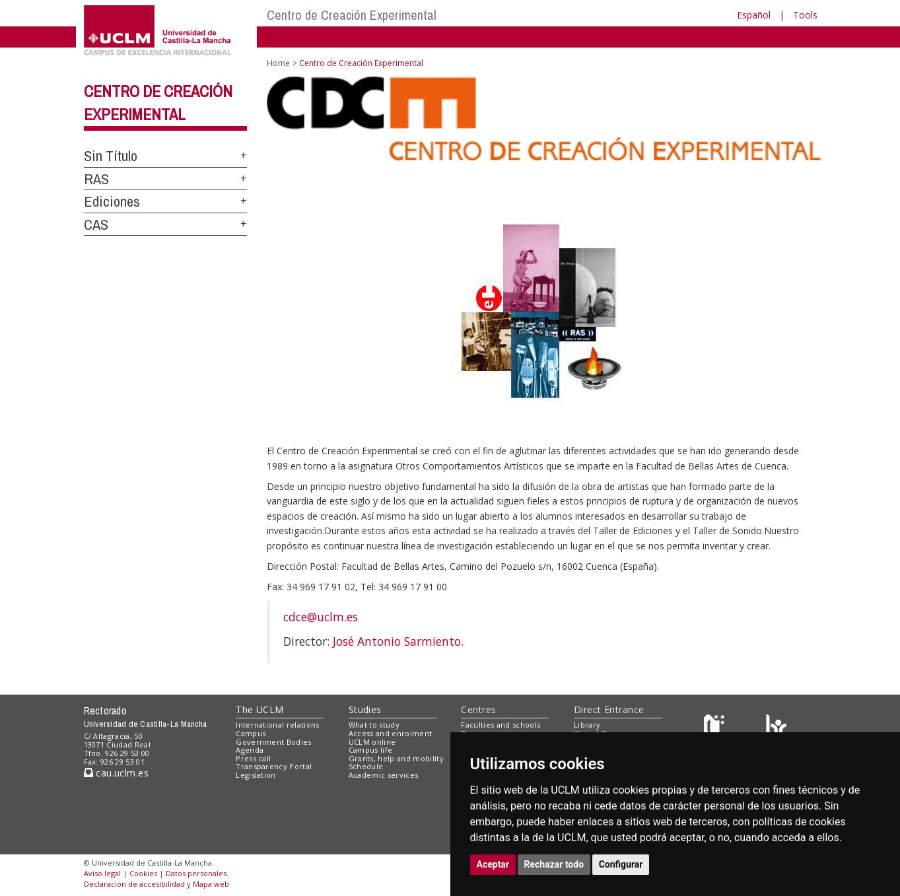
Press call (253, 758)
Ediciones (112, 201)
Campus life (371, 750)
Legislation (256, 775)
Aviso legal (102, 873)
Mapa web (211, 884)
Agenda (249, 750)
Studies (365, 709)
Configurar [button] (621, 864)
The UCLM (259, 709)
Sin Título (110, 156)
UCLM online (372, 742)
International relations (278, 725)
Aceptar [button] (493, 864)
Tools (805, 15)
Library (587, 725)
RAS (96, 179)
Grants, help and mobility (396, 758)
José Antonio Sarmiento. (398, 641)
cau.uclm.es (116, 773)
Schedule (366, 766)
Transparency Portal (274, 766)
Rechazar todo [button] (554, 864)
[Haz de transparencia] (716, 728)
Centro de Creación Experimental (351, 15)
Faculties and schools (500, 725)
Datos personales (196, 873)
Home (278, 63)
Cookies (143, 873)
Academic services (384, 775)
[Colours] (776, 728)
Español (754, 15)
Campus (250, 733)
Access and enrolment (391, 733)
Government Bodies (274, 742)
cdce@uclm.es (320, 617)
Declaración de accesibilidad (134, 884)
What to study (374, 725)
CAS (96, 224)
